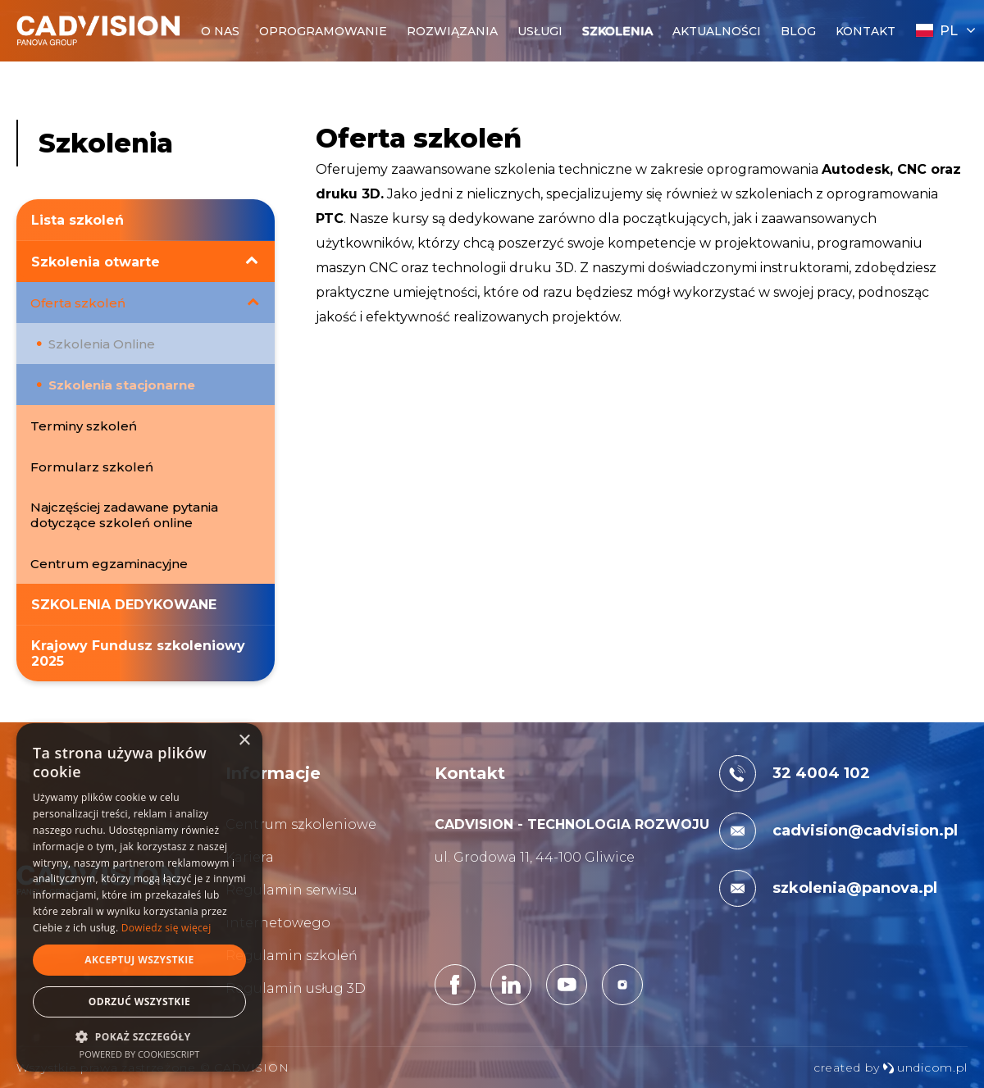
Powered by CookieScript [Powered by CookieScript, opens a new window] (140, 1054)
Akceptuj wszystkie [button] (139, 960)
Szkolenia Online (106, 344)
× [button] (244, 741)
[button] (139, 1036)
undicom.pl (925, 1067)
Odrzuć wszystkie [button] (139, 1001)
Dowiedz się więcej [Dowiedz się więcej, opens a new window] (166, 928)
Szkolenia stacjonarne (123, 385)
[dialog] (139, 897)
